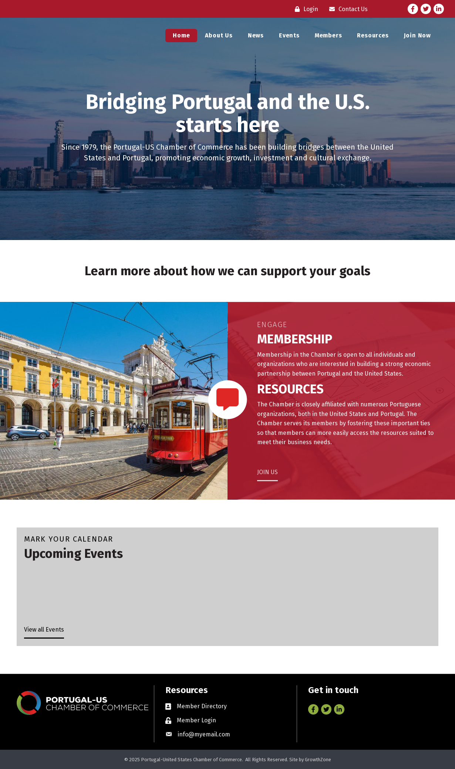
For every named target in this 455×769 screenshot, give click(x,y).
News (256, 37)
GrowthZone (318, 759)
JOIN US (267, 472)
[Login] (304, 9)
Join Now (417, 37)
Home (181, 37)
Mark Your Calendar (68, 539)
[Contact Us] (347, 9)
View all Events (44, 629)
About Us (218, 37)
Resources (372, 37)
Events (289, 37)
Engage (272, 324)
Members (328, 37)
